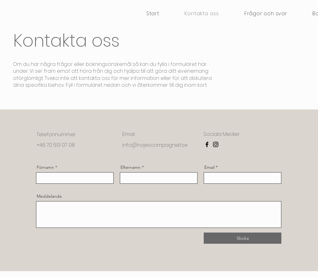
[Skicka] (242, 238)
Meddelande (49, 196)
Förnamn (45, 167)
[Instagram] (215, 144)
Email (209, 167)
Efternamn (130, 167)
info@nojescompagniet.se (155, 145)
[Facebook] (207, 144)
